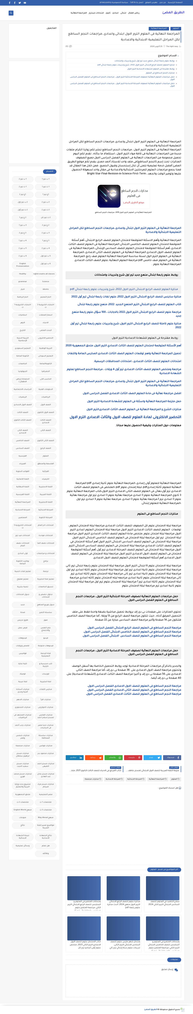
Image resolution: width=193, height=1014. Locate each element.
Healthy (22, 274)
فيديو (45, 638)
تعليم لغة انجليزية (45, 579)
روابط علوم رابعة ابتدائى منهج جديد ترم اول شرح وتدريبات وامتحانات (144, 61)
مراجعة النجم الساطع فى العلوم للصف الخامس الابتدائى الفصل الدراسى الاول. (132, 632)
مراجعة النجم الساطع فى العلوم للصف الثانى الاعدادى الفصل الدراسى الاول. (134, 690)
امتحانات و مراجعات (46, 554)
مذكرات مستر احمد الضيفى (45, 765)
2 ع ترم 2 (45, 225)
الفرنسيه (23, 456)
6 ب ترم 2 (23, 256)
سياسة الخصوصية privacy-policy (114, 3)
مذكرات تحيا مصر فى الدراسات (45, 726)
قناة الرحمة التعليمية (46, 655)
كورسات (45, 674)
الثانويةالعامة (46, 364)
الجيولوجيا (22, 372)
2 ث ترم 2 (46, 210)
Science (45, 282)
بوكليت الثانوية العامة (22, 562)
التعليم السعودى (23, 348)
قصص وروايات (22, 646)
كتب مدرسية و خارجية (45, 665)
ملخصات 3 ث (46, 810)
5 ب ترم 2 (23, 248)
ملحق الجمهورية (22, 795)
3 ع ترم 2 (22, 233)
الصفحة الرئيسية (175, 3)
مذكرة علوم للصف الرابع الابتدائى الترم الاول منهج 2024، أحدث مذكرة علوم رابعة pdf (123, 905)
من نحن (162, 3)
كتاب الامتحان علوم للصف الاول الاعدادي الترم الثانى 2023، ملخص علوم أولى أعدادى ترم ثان (85, 945)
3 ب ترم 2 (46, 233)
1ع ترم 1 (46, 195)
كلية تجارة (22, 664)
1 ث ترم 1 (45, 187)
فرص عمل (22, 628)
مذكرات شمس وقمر (22, 737)
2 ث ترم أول (23, 210)
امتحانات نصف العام (22, 544)
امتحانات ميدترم (96, 13)
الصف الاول (46, 405)
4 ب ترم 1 (23, 241)
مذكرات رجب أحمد (23, 725)
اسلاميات (22, 315)
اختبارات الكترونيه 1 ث (22, 306)
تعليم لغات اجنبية (23, 572)
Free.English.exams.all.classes (45, 274)
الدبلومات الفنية (46, 389)
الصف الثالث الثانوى (22, 420)
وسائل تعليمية (23, 846)
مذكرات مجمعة (93, 779)
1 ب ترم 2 (23, 179)
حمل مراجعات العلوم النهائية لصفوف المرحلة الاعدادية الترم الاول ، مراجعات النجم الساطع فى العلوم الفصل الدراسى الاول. (122, 85)
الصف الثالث (22, 413)
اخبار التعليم (45, 297)
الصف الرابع (45, 448)
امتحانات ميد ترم (22, 536)
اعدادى (115, 13)
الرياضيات (45, 397)
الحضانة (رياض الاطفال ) (22, 380)
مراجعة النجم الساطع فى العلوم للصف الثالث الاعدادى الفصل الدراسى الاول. (133, 694)
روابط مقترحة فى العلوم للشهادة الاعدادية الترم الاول (151, 69)
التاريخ (22, 331)
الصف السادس (22, 448)
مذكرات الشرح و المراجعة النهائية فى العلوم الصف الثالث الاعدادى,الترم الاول (134, 409)
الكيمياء (45, 479)
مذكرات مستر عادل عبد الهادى (45, 775)
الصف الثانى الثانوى (45, 441)
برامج (45, 561)
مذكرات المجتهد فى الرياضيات (22, 716)
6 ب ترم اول (46, 264)
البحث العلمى (46, 331)
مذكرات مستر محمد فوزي (23, 775)
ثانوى (108, 13)
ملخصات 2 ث (23, 802)
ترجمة (45, 572)
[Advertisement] (123, 115)
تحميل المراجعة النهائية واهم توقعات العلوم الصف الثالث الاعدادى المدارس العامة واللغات (124, 353)
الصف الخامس (22, 441)
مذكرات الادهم (22, 700)
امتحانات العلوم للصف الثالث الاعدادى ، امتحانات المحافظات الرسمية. (137, 361)
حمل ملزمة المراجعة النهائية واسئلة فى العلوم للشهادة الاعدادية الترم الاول (134, 401)
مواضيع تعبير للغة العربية (45, 826)
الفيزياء (22, 464)
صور (46, 620)
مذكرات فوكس (45, 746)
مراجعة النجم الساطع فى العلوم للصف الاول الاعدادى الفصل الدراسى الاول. (134, 686)
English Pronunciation (22, 265)
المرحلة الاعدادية (114, 779)
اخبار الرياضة (22, 297)
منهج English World (23, 810)
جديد (23, 605)
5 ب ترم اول (46, 256)
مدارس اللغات (45, 690)
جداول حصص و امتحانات (46, 596)
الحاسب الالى (45, 379)
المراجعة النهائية (79, 13)
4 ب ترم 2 (46, 248)
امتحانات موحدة (46, 536)
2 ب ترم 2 (46, 202)
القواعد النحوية (22, 472)
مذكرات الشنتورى (22, 707)
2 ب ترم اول (23, 202)
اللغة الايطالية (22, 487)
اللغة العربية (45, 495)
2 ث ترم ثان (46, 218)
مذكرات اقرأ (46, 700)
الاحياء (45, 323)
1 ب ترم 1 (45, 179)
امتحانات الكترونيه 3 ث (23, 526)
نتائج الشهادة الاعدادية (45, 837)
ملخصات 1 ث (45, 802)
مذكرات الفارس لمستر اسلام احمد (45, 716)
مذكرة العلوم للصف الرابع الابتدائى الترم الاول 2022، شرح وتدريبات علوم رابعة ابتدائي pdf (136, 65)
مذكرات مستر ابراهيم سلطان (22, 755)
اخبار (23, 289)
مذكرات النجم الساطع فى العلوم (160, 73)
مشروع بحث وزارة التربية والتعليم (23, 785)
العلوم (176, 29)
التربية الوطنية (45, 348)
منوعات (22, 818)
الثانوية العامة (22, 356)
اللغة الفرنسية (22, 495)
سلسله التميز (45, 613)
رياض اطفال (134, 13)
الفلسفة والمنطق (45, 464)
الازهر (22, 323)
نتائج (23, 825)
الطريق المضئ (173, 13)
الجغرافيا (46, 372)
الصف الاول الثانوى (45, 413)
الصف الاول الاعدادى (23, 405)
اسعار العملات (45, 315)
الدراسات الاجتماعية (23, 389)
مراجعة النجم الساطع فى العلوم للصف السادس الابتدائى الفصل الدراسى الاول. (131, 636)
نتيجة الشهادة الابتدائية (22, 837)
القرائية (45, 472)
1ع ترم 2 (22, 195)
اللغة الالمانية (22, 479)
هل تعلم (46, 846)
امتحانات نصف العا (45, 543)
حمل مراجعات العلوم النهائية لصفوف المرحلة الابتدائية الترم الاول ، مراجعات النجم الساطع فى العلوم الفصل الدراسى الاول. (122, 78)
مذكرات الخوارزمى (45, 707)
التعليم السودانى (45, 356)
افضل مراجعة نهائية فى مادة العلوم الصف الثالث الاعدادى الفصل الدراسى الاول (132, 393)
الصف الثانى (45, 431)
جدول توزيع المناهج (45, 605)
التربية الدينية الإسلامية (23, 339)
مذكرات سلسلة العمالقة (46, 737)
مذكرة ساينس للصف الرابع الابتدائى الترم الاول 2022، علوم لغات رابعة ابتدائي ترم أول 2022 (126, 297)
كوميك (23, 674)
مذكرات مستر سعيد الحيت (23, 765)
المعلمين (22, 518)
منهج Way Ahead (45, 818)
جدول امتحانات (22, 595)
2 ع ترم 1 (22, 218)
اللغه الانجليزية (45, 502)
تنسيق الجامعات (45, 587)
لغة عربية (22, 682)
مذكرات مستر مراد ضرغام (46, 785)
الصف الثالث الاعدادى (45, 421)
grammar (22, 282)
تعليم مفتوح (22, 579)
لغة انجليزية (45, 682)
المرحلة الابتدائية (135, 779)
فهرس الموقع (151, 3)
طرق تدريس (22, 620)
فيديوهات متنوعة (45, 646)
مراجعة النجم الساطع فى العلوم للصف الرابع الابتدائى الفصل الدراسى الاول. (134, 628)
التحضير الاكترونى (45, 338)
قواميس (23, 654)
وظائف (46, 854)
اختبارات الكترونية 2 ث (45, 306)
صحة (22, 613)
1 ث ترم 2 (23, 187)
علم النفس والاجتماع (46, 629)
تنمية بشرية (22, 587)
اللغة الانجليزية (45, 487)
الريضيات (23, 397)
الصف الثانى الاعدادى (22, 432)
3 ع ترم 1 (45, 241)
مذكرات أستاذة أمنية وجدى (22, 691)
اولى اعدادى (23, 554)
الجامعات (22, 364)
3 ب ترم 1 (23, 225)
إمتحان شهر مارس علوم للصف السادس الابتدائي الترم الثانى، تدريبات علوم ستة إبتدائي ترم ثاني (125, 945)
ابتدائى (123, 13)
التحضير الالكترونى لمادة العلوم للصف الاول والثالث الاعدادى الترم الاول (125, 418)
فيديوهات (22, 638)
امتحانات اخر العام (46, 525)
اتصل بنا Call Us (136, 3)
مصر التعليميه (45, 795)
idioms (46, 289)
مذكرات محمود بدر (46, 754)
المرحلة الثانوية (45, 518)
